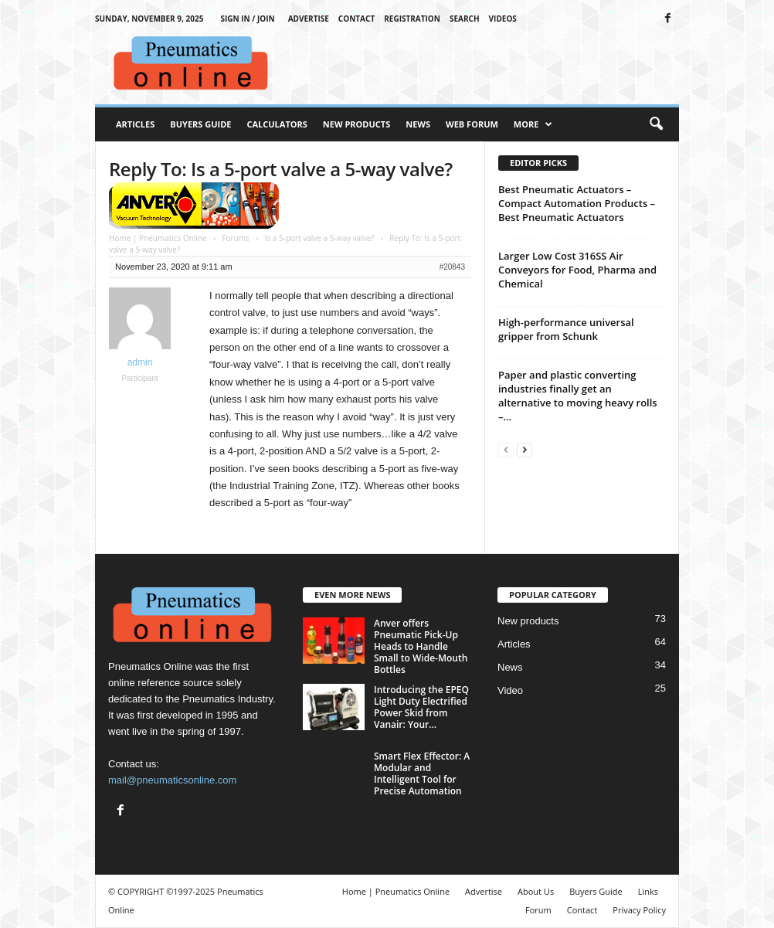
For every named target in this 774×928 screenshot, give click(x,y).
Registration (412, 18)
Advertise (308, 18)
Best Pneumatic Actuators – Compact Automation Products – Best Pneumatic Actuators (576, 203)
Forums (235, 238)
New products (527, 621)
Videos (503, 18)
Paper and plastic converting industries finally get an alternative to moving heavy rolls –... (577, 395)
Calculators (276, 124)
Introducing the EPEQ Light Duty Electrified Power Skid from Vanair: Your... (421, 707)
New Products (356, 124)
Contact (356, 18)
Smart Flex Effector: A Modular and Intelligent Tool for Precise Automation (422, 773)
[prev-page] (506, 449)
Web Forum (472, 124)
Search (465, 18)
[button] (656, 124)
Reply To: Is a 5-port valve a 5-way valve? (281, 169)
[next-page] (524, 449)
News (418, 124)
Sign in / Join (247, 18)
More (533, 124)
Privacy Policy (639, 910)
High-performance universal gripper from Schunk (566, 329)
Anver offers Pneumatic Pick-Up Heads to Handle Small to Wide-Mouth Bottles (420, 646)
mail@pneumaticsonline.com (172, 780)
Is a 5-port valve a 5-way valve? (320, 238)
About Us (536, 891)
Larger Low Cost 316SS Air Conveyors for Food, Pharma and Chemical (577, 270)
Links (648, 891)
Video (510, 690)
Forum (538, 910)
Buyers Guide (200, 124)
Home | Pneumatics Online (158, 238)
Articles (135, 124)
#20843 (452, 267)
